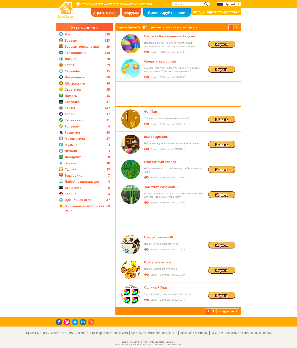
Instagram (67, 321)
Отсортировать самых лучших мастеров (170, 27)
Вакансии (217, 333)
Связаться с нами (62, 333)
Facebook (60, 321)
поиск (207, 4)
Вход (197, 12)
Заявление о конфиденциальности (248, 333)
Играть (221, 44)
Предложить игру (37, 333)
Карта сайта (138, 333)
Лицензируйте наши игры (167, 13)
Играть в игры (106, 12)
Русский (230, 4)
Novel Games (65, 16)
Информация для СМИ (162, 333)
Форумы (131, 12)
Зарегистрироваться (222, 12)
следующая (236, 27)
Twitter (75, 322)
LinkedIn (83, 322)
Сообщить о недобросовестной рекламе (102, 333)
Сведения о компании (194, 333)
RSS (92, 321)
